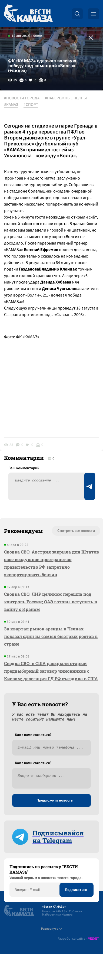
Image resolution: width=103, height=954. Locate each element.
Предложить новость (54, 800)
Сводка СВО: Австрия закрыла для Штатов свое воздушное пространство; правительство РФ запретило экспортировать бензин (51, 563)
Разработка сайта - (78, 938)
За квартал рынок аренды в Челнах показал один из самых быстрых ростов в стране (51, 636)
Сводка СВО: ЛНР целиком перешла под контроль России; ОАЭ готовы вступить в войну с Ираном (50, 601)
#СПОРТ (31, 105)
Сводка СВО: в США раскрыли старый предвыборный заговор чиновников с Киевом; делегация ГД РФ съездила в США (51, 670)
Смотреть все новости (76, 530)
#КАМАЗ (11, 105)
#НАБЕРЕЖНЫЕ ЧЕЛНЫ (66, 98)
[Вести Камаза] (28, 13)
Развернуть (51, 928)
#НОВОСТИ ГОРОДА (21, 98)
